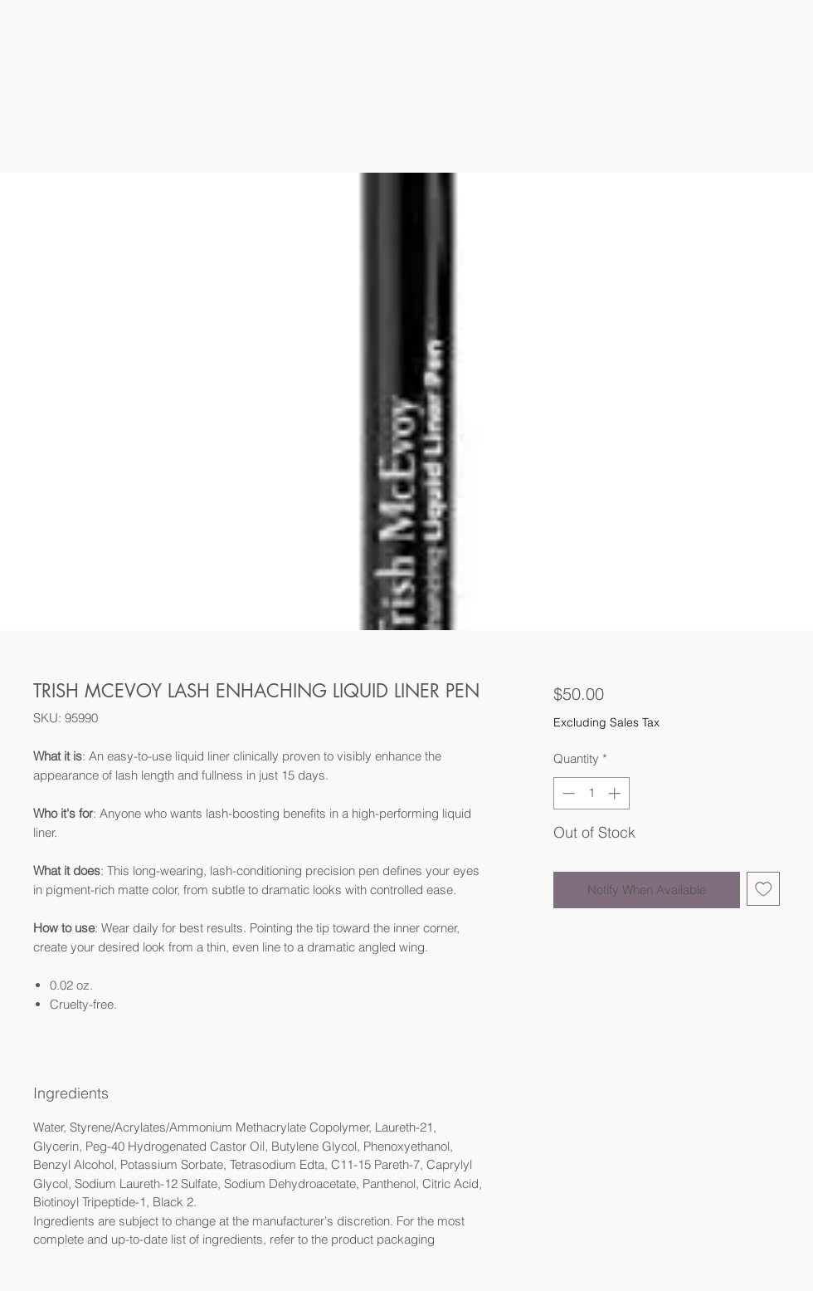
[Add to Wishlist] (764, 889)
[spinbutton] (591, 793)
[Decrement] (567, 793)
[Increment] (616, 793)
